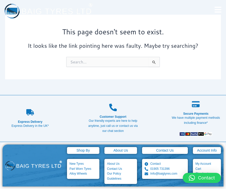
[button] (202, 178)
